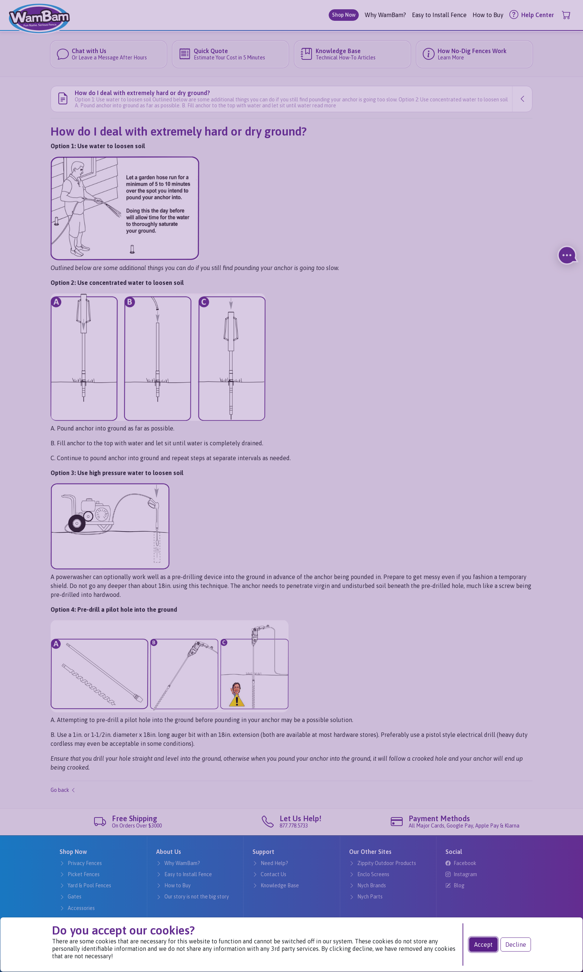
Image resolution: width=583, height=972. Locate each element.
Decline (515, 944)
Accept (483, 944)
